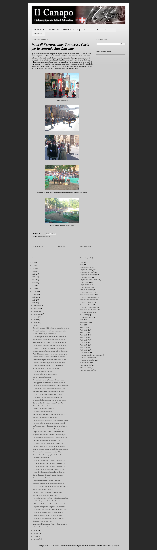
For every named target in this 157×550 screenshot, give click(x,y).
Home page (62, 246)
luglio (35, 320)
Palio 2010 (83, 327)
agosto (35, 317)
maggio (36, 325)
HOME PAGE (39, 30)
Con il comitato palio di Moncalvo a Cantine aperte (49, 360)
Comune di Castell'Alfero (88, 307)
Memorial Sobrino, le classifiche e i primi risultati (49, 446)
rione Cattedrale (85, 365)
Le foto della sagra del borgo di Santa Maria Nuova (49, 426)
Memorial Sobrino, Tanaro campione (45, 374)
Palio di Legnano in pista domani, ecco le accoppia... (50, 354)
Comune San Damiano (87, 300)
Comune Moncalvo (86, 292)
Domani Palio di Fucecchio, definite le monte (47, 394)
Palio (48, 236)
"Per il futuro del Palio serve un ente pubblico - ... (49, 512)
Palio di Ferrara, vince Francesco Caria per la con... (50, 342)
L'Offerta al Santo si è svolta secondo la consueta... (50, 504)
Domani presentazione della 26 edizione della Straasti (50, 486)
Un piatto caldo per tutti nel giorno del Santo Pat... (49, 507)
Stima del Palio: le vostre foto (42, 521)
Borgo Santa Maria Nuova (88, 280)
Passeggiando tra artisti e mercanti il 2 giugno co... (49, 383)
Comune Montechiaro (87, 295)
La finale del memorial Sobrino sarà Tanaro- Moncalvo (50, 385)
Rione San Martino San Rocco (90, 355)
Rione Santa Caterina (87, 360)
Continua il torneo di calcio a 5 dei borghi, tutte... (49, 443)
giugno (35, 322)
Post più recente (38, 246)
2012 (33, 300)
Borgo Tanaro (84, 282)
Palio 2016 (83, 342)
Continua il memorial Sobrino (42, 411)
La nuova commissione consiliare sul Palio (47, 440)
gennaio (36, 539)
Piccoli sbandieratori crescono (43, 489)
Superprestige (84, 362)
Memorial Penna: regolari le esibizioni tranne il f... (49, 492)
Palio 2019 (83, 350)
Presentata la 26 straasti (41, 458)
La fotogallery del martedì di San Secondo (47, 501)
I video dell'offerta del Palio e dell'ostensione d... (49, 472)
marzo (35, 533)
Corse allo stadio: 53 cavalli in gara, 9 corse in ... (49, 475)
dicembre (36, 305)
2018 (33, 283)
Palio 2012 (83, 332)
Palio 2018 (83, 347)
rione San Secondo (86, 370)
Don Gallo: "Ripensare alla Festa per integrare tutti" (50, 509)
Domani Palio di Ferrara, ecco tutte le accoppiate (49, 357)
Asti (81, 264)
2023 (33, 268)
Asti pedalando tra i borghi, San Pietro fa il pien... (49, 455)
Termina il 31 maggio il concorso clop (45, 417)
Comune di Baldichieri (87, 302)
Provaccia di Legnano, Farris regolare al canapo (49, 380)
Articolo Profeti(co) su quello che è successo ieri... (49, 331)
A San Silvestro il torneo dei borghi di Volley (47, 452)
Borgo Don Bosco (86, 270)
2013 (33, 297)
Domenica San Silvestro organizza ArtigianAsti (48, 403)
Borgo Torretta (84, 285)
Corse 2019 (84, 315)
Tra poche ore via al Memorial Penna (45, 495)
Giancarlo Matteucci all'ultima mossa (45, 406)
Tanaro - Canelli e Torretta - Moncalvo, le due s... (49, 391)
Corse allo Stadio (85, 317)
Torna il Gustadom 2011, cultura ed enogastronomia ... (51, 328)
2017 (33, 285)
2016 (33, 288)
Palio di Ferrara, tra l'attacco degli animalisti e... (48, 397)
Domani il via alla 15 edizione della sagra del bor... (49, 429)
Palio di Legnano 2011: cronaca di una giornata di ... (50, 336)
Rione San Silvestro (86, 357)
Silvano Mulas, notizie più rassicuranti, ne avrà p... (49, 339)
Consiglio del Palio (86, 312)
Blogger (116, 546)
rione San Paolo (85, 368)
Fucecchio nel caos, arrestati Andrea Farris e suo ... (50, 388)
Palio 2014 (83, 337)
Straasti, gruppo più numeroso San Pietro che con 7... (50, 351)
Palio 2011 (83, 330)
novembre (36, 308)
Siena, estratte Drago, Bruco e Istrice (45, 334)
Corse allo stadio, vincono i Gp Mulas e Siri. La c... (49, 469)
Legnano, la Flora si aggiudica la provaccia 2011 (49, 362)
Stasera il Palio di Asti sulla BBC (43, 409)
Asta (81, 262)
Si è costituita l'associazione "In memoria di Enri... (49, 400)
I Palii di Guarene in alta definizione (44, 527)
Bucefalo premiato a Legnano (42, 371)
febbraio (36, 536)
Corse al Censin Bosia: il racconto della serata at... (49, 460)
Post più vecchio (85, 246)
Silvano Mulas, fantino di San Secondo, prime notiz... (50, 345)
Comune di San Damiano (88, 310)
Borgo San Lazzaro (86, 272)
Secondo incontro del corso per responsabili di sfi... (50, 414)
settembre (36, 314)
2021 (33, 274)
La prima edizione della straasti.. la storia (46, 481)
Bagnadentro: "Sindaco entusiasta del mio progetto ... (50, 434)
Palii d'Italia (41, 236)
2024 (33, 265)
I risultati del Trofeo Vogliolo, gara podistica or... (48, 518)
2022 (33, 271)
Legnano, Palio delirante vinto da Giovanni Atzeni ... (50, 348)
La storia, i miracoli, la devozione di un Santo (47, 515)
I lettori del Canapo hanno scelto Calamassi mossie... (50, 437)
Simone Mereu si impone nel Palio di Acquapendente (50, 449)
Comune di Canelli (86, 305)
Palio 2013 (83, 335)
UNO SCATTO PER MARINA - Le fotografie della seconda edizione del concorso (81, 30)
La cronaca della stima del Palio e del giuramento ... (50, 524)
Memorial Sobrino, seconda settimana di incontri (49, 423)
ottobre (35, 311)
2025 (33, 262)
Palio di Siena (84, 352)
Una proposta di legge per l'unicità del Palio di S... (49, 365)
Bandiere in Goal (85, 267)
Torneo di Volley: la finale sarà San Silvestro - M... (49, 484)
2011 (33, 303)
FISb (81, 320)
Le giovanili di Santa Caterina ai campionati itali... (49, 432)
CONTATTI (38, 34)
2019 (33, 280)
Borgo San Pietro (85, 277)
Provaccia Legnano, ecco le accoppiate (46, 368)
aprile (35, 530)
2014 (33, 294)
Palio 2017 (83, 345)
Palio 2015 (83, 340)
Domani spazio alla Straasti (42, 377)
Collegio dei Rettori (86, 290)
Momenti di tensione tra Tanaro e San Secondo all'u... (50, 498)
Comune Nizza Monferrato (88, 297)
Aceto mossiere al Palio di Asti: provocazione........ (49, 478)
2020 (33, 277)
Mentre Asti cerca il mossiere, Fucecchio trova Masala (50, 420)
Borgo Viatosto (85, 287)
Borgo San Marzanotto (87, 275)
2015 (33, 291)
